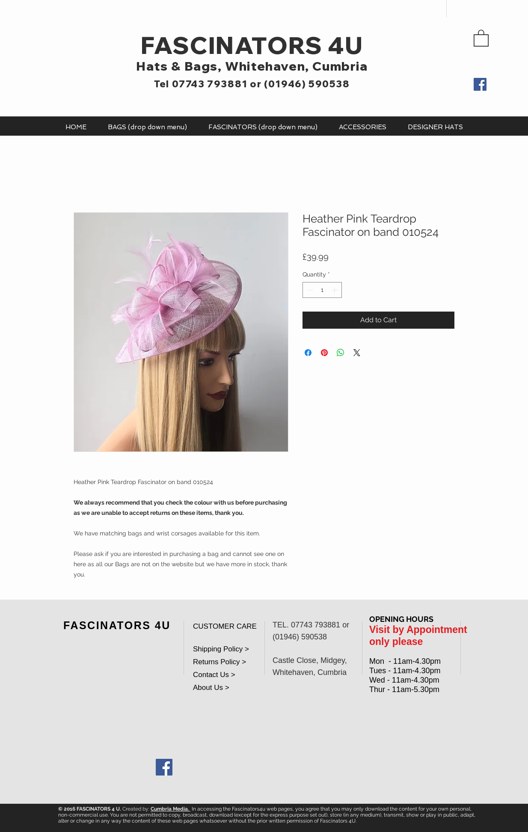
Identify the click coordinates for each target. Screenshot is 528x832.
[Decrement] (309, 289)
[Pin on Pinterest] (324, 353)
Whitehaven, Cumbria (296, 66)
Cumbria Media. (170, 809)
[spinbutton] (322, 289)
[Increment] (335, 289)
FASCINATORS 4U (252, 45)
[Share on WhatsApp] (340, 353)
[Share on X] (357, 353)
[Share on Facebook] (308, 353)
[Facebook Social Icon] (164, 767)
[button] (481, 38)
